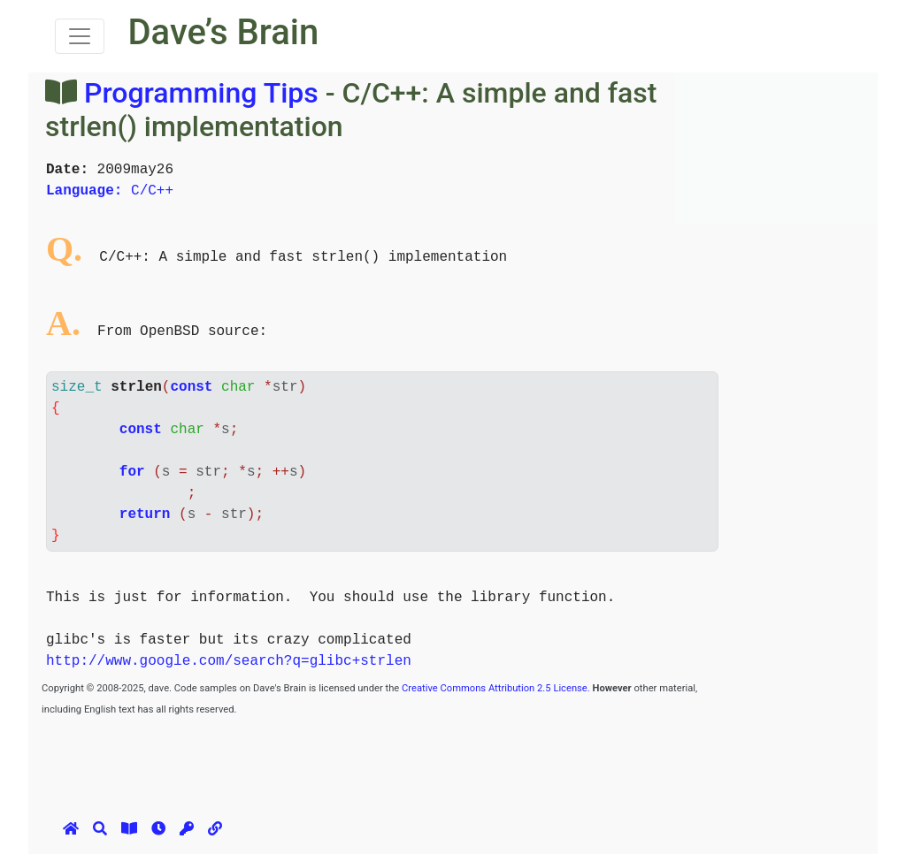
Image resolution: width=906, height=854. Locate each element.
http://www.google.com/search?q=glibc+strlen (228, 661)
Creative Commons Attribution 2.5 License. (496, 688)
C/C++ (109, 191)
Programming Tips (201, 93)
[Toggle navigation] (79, 36)
